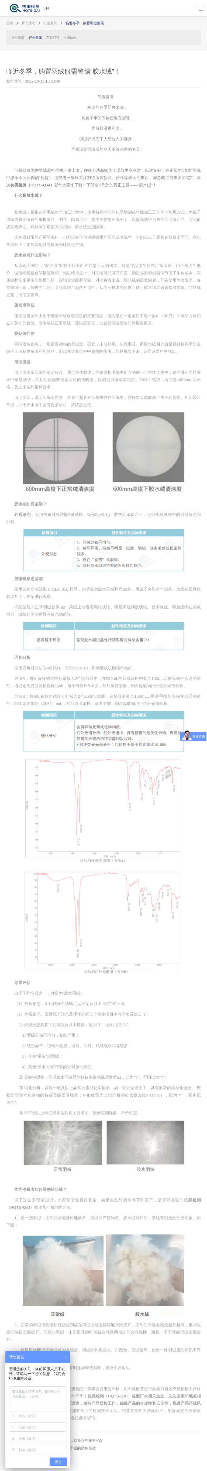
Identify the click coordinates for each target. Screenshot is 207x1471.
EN (46, 8)
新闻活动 (28, 23)
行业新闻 (50, 23)
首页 (9, 23)
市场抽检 (69, 38)
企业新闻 (18, 38)
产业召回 (52, 38)
